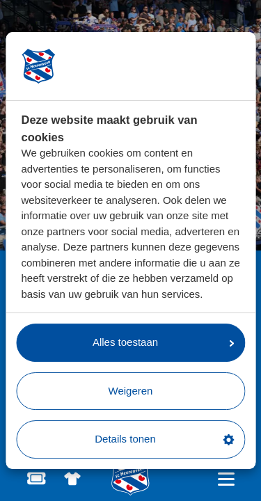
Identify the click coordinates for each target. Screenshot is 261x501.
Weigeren (131, 391)
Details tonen (164, 439)
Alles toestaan (163, 342)
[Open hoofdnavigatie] (226, 479)
